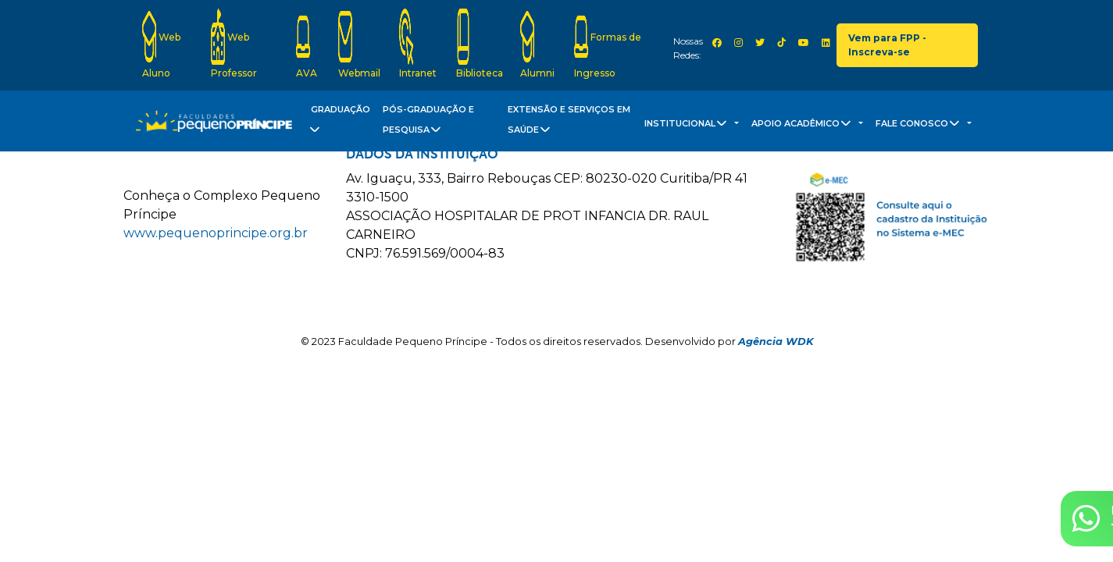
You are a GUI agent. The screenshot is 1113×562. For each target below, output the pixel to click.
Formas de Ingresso (607, 44)
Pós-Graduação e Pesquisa (428, 123)
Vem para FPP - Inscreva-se (887, 45)
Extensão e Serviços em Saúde (569, 123)
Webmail (359, 44)
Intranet (418, 44)
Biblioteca (479, 44)
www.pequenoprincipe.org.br (215, 233)
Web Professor (234, 44)
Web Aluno (161, 44)
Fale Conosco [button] (920, 125)
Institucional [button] (688, 125)
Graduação (338, 123)
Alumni (537, 44)
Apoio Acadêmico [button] (803, 125)
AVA (306, 44)
